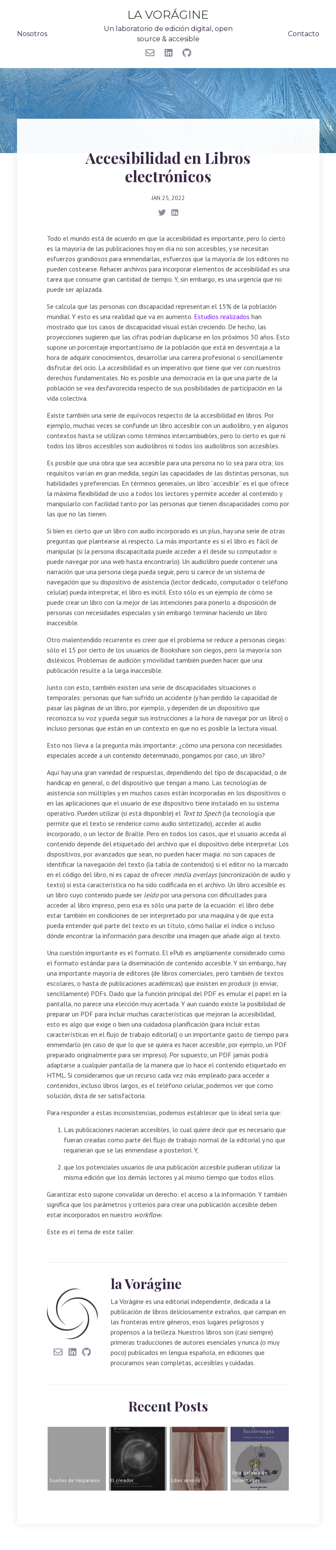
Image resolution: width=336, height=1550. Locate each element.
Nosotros (32, 33)
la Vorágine (168, 14)
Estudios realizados (222, 314)
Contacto (303, 33)
